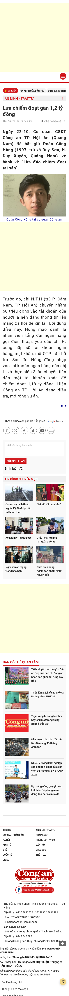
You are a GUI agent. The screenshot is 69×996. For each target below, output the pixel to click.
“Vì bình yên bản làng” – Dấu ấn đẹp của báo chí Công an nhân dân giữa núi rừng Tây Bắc (47, 675)
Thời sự (7, 830)
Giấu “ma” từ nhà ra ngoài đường (47, 539)
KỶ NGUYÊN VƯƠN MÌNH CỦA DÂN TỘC (29, 91)
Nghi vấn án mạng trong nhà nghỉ (16, 569)
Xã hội (6, 840)
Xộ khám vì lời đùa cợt (18, 537)
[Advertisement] (34, 37)
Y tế (5, 850)
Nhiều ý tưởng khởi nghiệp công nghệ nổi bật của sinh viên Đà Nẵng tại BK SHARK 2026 (47, 769)
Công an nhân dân (13, 835)
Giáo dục (41, 850)
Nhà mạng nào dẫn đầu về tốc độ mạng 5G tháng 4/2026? (46, 743)
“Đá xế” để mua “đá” (49, 504)
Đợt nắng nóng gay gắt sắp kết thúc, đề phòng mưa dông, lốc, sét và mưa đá (46, 790)
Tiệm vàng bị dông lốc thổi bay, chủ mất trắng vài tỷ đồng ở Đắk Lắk (46, 720)
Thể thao (41, 855)
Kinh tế (7, 845)
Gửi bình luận (15, 461)
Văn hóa (40, 845)
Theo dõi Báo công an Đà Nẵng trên (34, 421)
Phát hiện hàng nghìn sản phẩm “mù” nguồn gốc (49, 571)
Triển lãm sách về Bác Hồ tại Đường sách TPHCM (47, 694)
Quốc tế (7, 855)
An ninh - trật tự (19, 99)
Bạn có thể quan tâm (21, 662)
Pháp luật (42, 835)
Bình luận (14, 468)
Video (6, 860)
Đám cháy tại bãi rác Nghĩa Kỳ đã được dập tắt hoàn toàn (18, 508)
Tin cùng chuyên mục (21, 479)
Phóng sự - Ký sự (45, 840)
